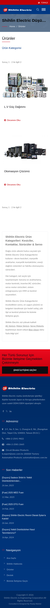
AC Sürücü (10, 326)
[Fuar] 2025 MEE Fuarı (13, 492)
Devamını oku (12, 120)
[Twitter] (7, 411)
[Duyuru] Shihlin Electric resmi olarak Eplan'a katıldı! (24, 517)
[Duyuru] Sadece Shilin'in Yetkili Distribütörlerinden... (17, 479)
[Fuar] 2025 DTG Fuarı (13, 504)
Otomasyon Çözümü (17, 171)
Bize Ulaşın (34, 329)
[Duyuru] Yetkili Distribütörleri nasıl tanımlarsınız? (18, 531)
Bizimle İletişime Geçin (17, 581)
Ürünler (21, 26)
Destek (10, 575)
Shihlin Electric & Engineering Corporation (23, 597)
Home (12, 26)
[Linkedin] (10, 411)
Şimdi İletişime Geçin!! (25, 370)
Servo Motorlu (37, 326)
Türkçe (44, 3)
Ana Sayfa (11, 558)
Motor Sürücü (22, 326)
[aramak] (37, 9)
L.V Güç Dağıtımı (15, 106)
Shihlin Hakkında (14, 563)
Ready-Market (35, 604)
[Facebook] (3, 411)
